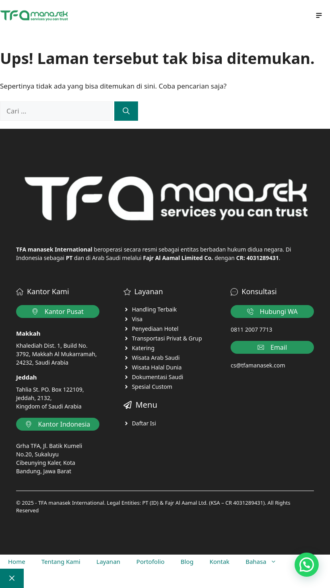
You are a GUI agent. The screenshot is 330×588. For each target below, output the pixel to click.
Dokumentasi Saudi (158, 377)
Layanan (108, 561)
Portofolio (150, 561)
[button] (307, 565)
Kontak (219, 561)
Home (16, 561)
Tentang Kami (60, 561)
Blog (187, 561)
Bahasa (264, 562)
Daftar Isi (144, 423)
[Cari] (126, 111)
